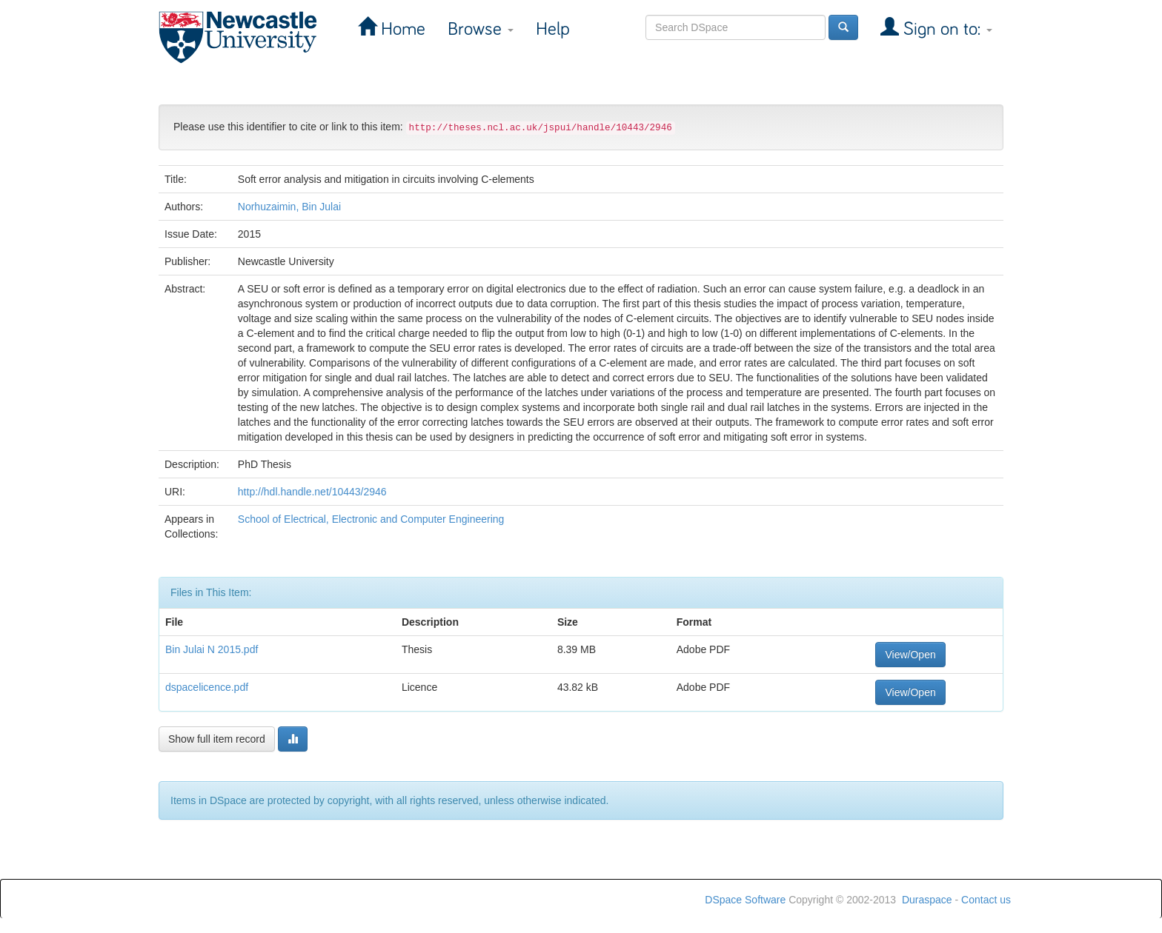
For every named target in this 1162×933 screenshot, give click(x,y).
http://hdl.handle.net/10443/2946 (312, 492)
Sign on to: (945, 29)
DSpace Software (745, 900)
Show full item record (216, 739)
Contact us (986, 900)
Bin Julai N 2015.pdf (211, 649)
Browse (481, 29)
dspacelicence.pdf (206, 687)
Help (553, 29)
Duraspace (927, 900)
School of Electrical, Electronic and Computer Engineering (371, 519)
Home (400, 29)
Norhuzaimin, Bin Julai (289, 207)
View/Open (910, 655)
